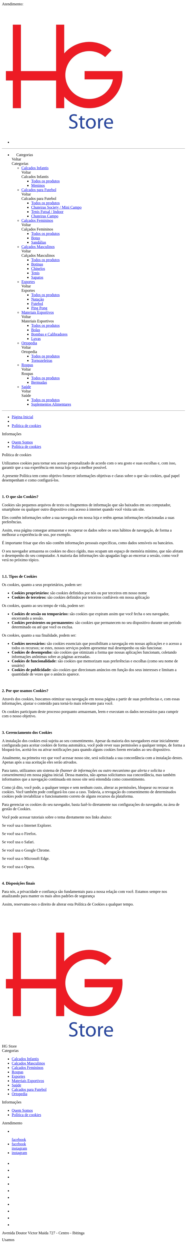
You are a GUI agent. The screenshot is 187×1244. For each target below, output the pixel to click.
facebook (19, 1139)
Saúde (26, 387)
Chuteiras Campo (44, 216)
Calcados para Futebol (38, 190)
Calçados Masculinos (38, 247)
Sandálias (38, 242)
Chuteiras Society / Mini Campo (56, 207)
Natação (37, 299)
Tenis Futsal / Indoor (47, 212)
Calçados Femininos (37, 220)
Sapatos (37, 277)
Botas (35, 238)
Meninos (38, 185)
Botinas (37, 264)
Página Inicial (22, 417)
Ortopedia (29, 343)
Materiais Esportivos (37, 312)
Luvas (36, 339)
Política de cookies (26, 426)
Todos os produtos (45, 181)
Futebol (37, 304)
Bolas (35, 330)
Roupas (27, 365)
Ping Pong (39, 308)
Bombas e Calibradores (49, 334)
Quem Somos (22, 442)
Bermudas (39, 382)
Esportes (28, 282)
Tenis (35, 273)
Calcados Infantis (35, 168)
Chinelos (38, 269)
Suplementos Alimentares (51, 404)
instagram (19, 1148)
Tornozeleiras (41, 360)
